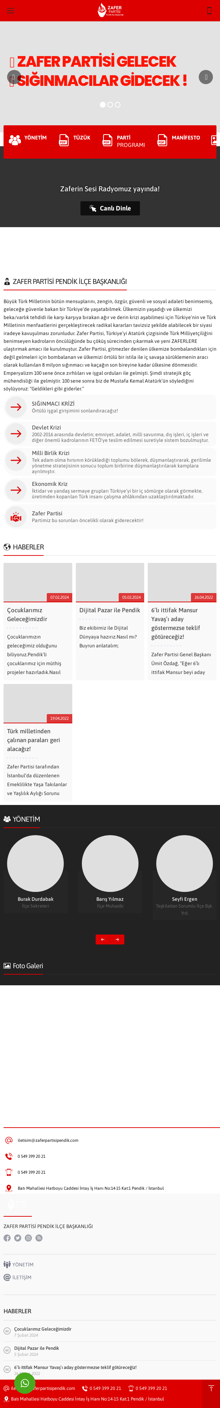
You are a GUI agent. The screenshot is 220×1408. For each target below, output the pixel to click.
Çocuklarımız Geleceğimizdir (43, 1329)
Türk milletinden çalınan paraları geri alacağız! (33, 740)
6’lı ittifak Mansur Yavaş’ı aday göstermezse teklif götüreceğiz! (75, 1367)
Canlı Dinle (110, 208)
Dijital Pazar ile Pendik (109, 610)
